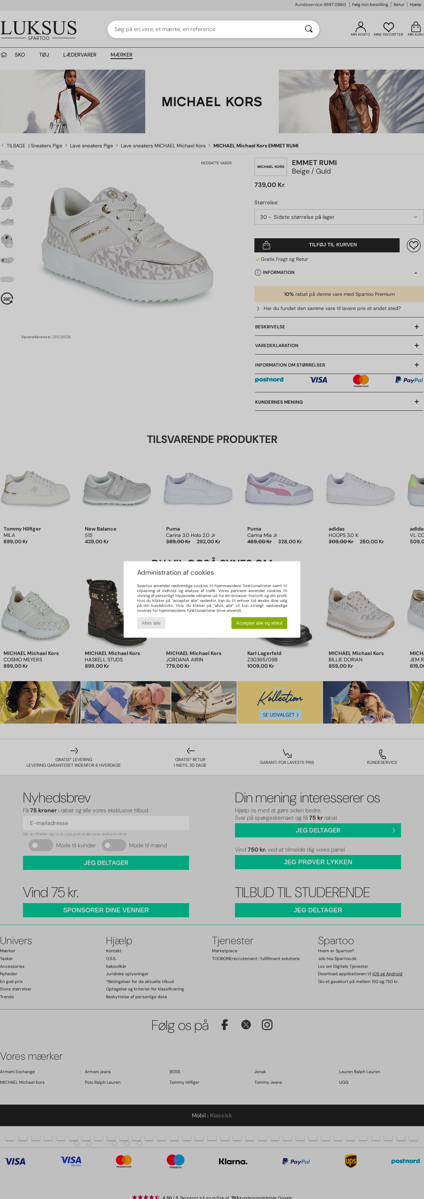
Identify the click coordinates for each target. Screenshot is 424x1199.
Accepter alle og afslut (259, 623)
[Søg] (309, 29)
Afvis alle (151, 623)
